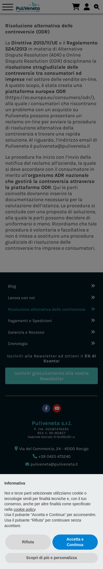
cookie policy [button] (24, 509)
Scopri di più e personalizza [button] (51, 557)
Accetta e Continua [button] (74, 542)
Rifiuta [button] (28, 542)
